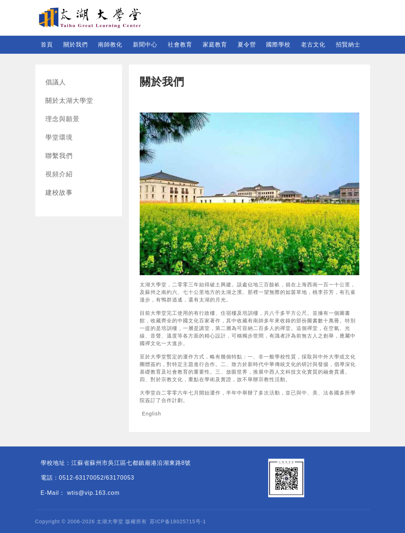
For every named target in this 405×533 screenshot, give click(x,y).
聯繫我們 (59, 155)
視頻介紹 (59, 174)
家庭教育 (215, 44)
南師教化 (110, 44)
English (151, 414)
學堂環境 (59, 137)
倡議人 (55, 82)
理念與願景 (62, 119)
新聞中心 (145, 44)
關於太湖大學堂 (69, 100)
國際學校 (278, 44)
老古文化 (313, 44)
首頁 (47, 44)
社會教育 (180, 44)
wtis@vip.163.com (93, 493)
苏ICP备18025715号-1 (178, 521)
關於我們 (75, 44)
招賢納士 (348, 44)
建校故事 (59, 192)
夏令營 (247, 44)
